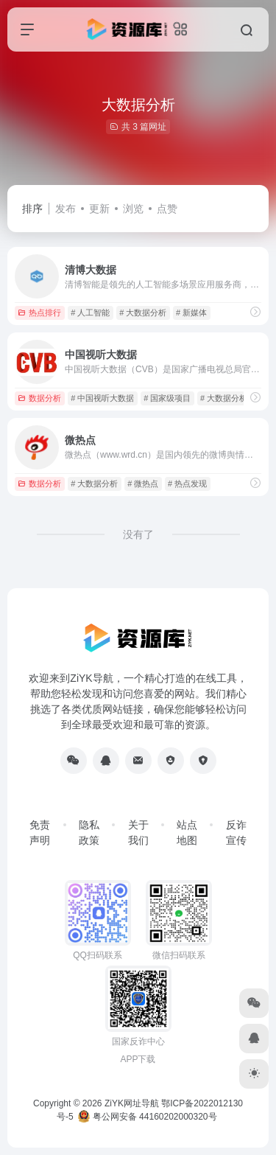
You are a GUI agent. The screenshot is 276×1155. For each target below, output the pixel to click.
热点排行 (39, 312)
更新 (99, 208)
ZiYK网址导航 (132, 1103)
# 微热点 (142, 483)
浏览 (133, 208)
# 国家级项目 (167, 398)
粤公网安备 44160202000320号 (147, 1117)
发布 (65, 208)
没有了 (138, 534)
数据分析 (39, 398)
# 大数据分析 (142, 312)
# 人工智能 (90, 312)
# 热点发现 (187, 483)
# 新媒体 (191, 312)
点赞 (167, 208)
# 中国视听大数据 (102, 398)
